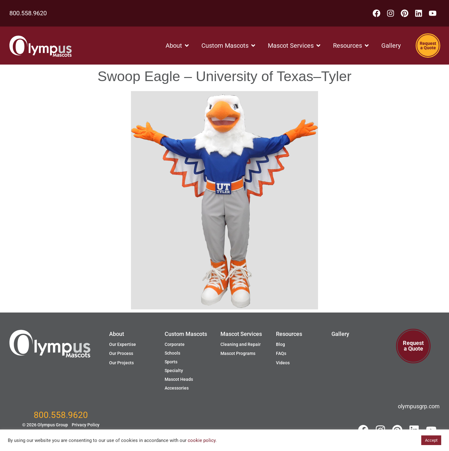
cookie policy (201, 440)
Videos (283, 362)
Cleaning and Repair (240, 344)
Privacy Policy (85, 424)
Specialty (174, 370)
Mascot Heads (179, 379)
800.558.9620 (28, 13)
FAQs (281, 353)
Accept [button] (431, 440)
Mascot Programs (237, 353)
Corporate (175, 344)
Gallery (340, 334)
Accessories (177, 388)
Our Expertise (122, 344)
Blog (280, 344)
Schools (172, 353)
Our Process (121, 353)
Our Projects (121, 362)
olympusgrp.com (419, 406)
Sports (171, 361)
